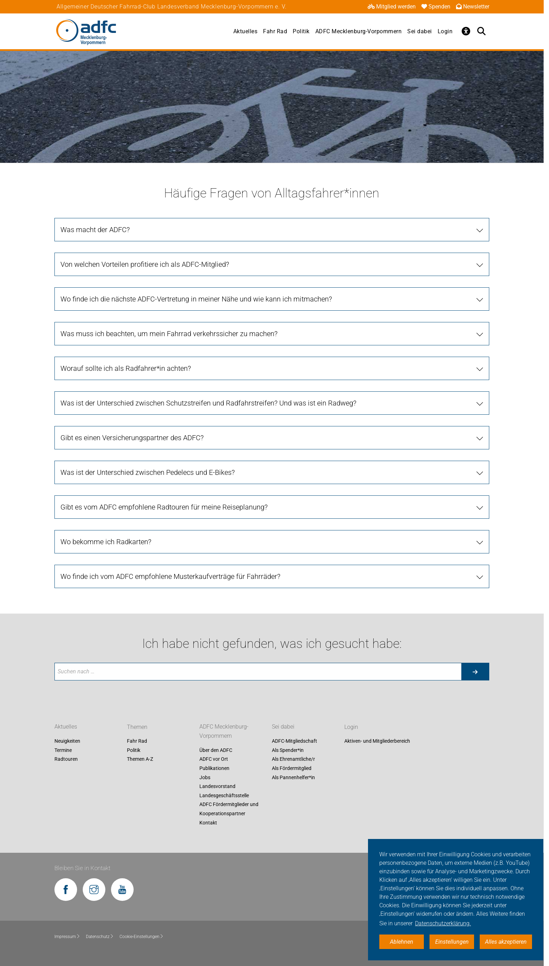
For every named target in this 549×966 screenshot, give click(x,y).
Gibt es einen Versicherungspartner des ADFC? (132, 437)
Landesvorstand (217, 786)
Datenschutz (100, 936)
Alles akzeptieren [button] (506, 941)
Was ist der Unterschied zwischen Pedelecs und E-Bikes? (147, 472)
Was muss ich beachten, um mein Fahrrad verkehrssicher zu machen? (169, 333)
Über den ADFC (215, 750)
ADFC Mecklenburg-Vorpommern (358, 31)
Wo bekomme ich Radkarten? (105, 541)
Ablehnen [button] (401, 941)
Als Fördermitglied (291, 768)
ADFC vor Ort (213, 759)
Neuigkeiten (67, 741)
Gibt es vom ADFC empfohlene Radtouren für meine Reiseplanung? (164, 507)
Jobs (204, 777)
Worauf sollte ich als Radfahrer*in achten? (125, 368)
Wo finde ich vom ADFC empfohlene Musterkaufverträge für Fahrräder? (170, 576)
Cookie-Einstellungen (141, 936)
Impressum (67, 936)
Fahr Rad (275, 31)
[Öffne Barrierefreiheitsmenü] (466, 31)
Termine (63, 750)
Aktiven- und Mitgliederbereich (377, 741)
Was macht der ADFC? (95, 229)
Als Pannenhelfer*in (293, 777)
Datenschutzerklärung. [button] (443, 923)
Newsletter (472, 6)
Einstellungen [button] (452, 941)
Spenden (435, 6)
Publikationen (214, 768)
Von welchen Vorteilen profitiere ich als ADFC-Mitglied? (144, 264)
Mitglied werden (392, 6)
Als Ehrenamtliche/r (293, 759)
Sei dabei (419, 31)
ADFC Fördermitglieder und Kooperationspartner (228, 809)
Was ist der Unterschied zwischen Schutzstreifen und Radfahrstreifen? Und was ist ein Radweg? (208, 403)
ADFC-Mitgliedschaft (294, 741)
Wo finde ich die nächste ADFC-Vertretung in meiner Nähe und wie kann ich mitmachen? (196, 299)
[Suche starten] (475, 671)
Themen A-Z (140, 759)
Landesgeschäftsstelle (224, 795)
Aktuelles (245, 31)
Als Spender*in (288, 750)
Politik (301, 31)
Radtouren (66, 759)
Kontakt (208, 823)
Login (445, 31)
